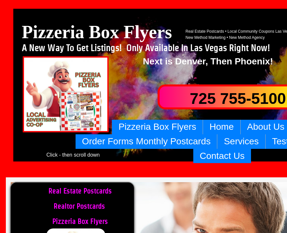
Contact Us (222, 156)
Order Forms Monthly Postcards (146, 141)
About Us (265, 127)
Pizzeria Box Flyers (157, 127)
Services (241, 141)
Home (221, 127)
